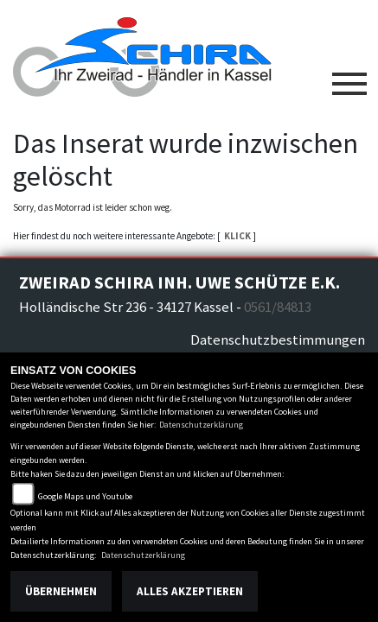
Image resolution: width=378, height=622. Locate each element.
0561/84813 (277, 306)
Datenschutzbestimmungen (277, 339)
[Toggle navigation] (349, 76)
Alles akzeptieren (190, 591)
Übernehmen (61, 591)
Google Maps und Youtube (85, 496)
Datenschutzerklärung (201, 424)
